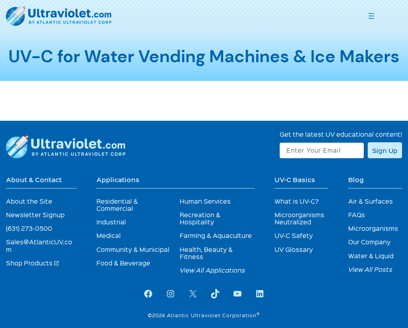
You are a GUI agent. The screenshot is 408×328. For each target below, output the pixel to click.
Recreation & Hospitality (200, 218)
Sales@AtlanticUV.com (39, 245)
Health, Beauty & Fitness (206, 253)
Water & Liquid (371, 255)
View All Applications (212, 270)
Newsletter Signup (35, 214)
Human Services (205, 201)
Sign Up (385, 150)
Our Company (369, 242)
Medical (108, 235)
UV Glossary (294, 249)
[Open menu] (371, 16)
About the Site (29, 201)
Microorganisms (373, 228)
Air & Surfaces (370, 201)
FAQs (356, 214)
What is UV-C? (297, 201)
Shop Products (32, 263)
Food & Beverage (123, 263)
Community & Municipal (132, 249)
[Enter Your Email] (322, 150)
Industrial (111, 222)
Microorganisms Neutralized (299, 218)
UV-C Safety (294, 235)
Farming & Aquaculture (216, 235)
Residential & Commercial (117, 204)
